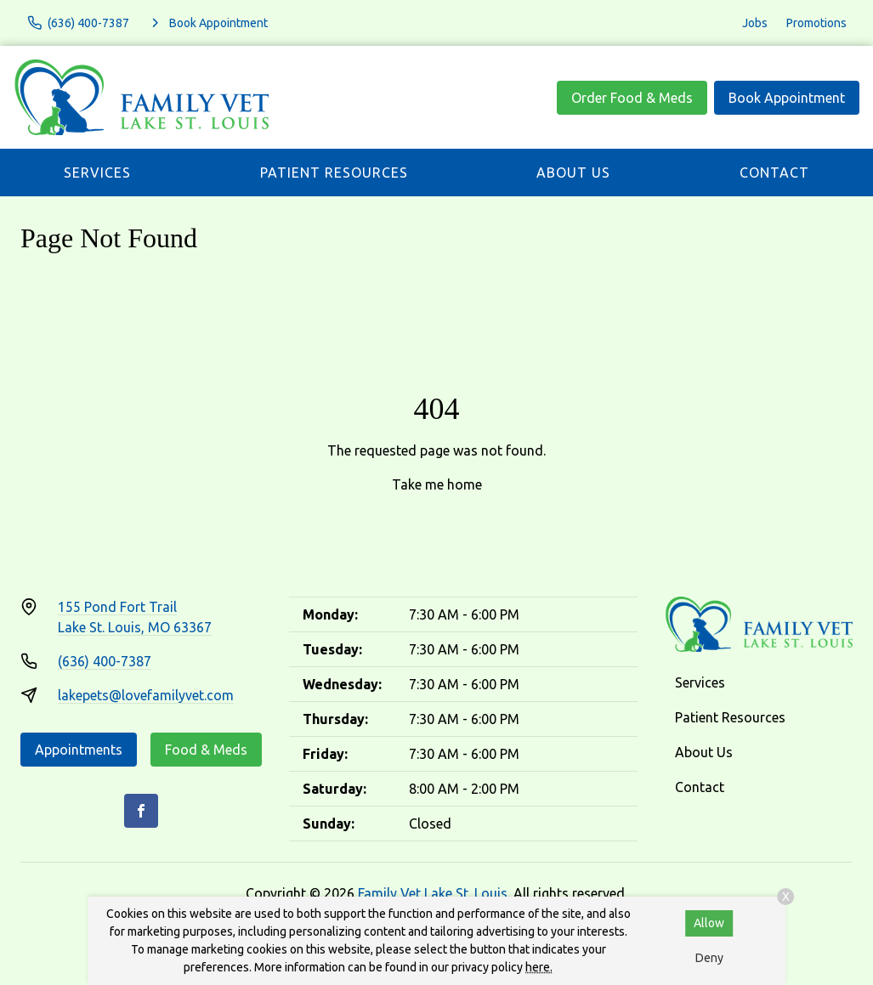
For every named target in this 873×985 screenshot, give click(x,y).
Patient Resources (334, 172)
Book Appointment (786, 97)
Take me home (437, 484)
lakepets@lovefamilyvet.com (146, 695)
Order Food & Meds (632, 97)
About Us (573, 172)
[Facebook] (141, 811)
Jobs (755, 23)
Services (97, 172)
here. (539, 967)
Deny (709, 958)
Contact (774, 172)
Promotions (816, 23)
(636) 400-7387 (104, 661)
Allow (709, 923)
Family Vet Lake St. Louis (432, 893)
